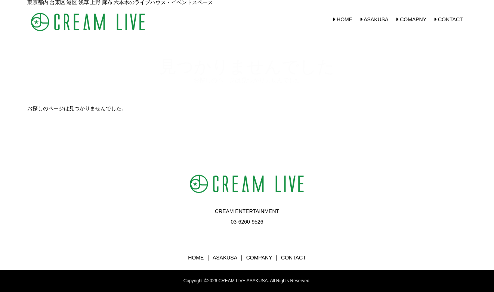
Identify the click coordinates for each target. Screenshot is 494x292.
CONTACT (448, 19)
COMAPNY (411, 19)
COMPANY (259, 258)
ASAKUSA (374, 19)
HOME (342, 19)
